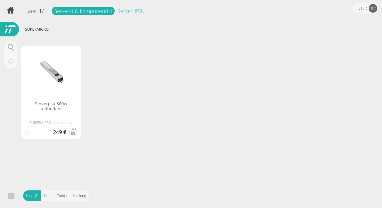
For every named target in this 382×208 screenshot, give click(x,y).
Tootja (61, 195)
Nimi (47, 195)
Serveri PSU (131, 11)
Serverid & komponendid (83, 11)
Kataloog (79, 195)
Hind (32, 195)
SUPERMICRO (37, 28)
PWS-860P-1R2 (64, 123)
